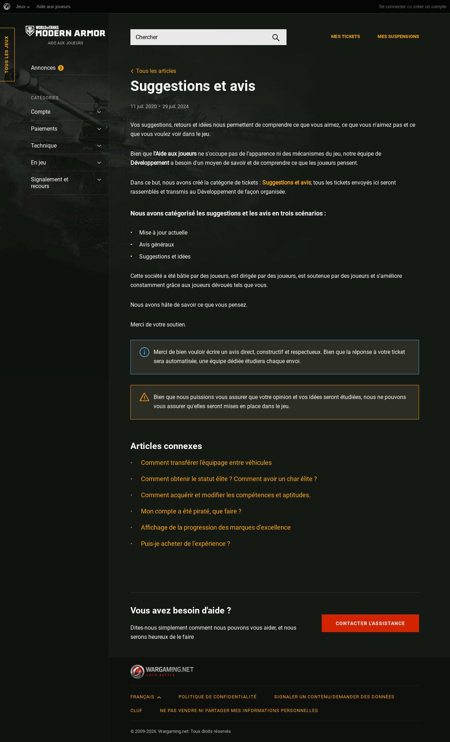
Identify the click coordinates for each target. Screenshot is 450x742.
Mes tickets (345, 36)
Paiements (44, 128)
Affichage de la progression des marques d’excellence (216, 527)
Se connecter (392, 6)
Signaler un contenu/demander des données (334, 696)
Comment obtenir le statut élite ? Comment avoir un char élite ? (229, 478)
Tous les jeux (6, 54)
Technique (44, 145)
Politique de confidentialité (218, 696)
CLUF (136, 710)
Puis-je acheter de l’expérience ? (185, 543)
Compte (40, 111)
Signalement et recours (49, 182)
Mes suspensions (398, 36)
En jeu (38, 162)
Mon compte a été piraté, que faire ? (191, 511)
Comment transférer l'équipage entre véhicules (206, 462)
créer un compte (429, 6)
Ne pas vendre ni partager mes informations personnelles (239, 710)
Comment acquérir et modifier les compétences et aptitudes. (226, 495)
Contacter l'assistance (370, 623)
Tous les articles (156, 71)
